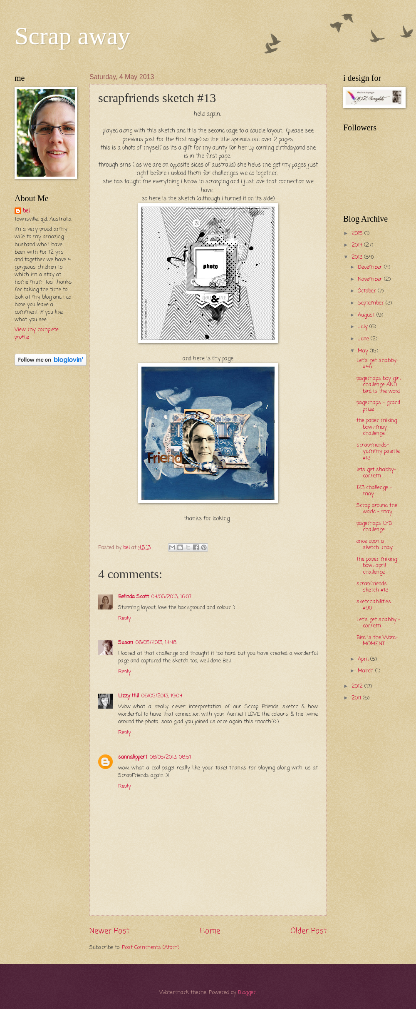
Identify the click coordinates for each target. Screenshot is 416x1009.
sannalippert (132, 757)
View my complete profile (37, 333)
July (363, 327)
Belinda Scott (133, 597)
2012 (358, 686)
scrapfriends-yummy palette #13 (378, 451)
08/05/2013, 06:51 (170, 757)
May (364, 351)
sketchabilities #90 (374, 605)
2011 (357, 698)
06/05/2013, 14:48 (156, 643)
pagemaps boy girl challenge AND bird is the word (379, 385)
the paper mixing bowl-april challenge (377, 565)
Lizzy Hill (128, 696)
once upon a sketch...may (375, 544)
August (367, 315)
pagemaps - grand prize (378, 406)
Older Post (308, 931)
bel (26, 211)
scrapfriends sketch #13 (372, 587)
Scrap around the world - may (377, 509)
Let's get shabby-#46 (378, 364)
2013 (358, 257)
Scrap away (72, 36)
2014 (358, 245)
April (364, 659)
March (366, 671)
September (372, 303)
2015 (358, 233)
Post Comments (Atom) (150, 948)
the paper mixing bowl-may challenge (377, 427)
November (371, 279)
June (364, 339)
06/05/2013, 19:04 (161, 696)
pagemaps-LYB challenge (374, 526)
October (368, 291)
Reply (124, 618)
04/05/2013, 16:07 (171, 597)
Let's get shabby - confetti (378, 623)
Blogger (247, 993)
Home (210, 931)
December (371, 267)
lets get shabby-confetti (376, 473)
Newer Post (109, 931)
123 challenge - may (374, 491)
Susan (125, 643)
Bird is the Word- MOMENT (377, 641)
